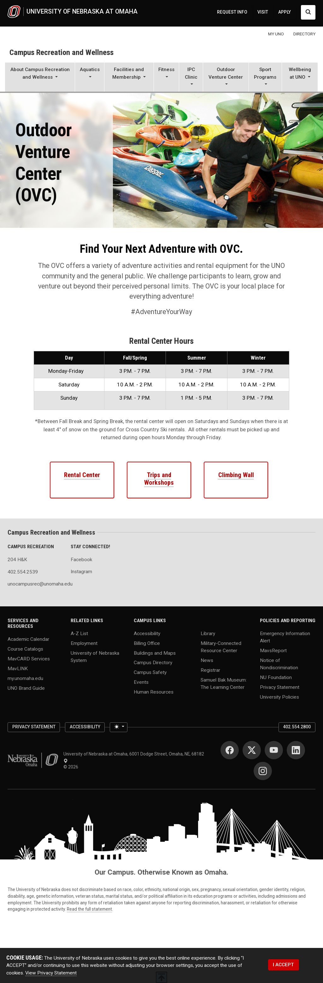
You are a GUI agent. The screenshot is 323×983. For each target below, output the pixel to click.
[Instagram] (263, 771)
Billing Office (147, 643)
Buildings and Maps (155, 653)
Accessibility (147, 633)
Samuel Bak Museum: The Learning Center (224, 683)
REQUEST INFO (232, 12)
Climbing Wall (236, 475)
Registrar (210, 670)
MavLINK (18, 668)
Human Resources (153, 692)
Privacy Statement (279, 687)
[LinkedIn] (296, 750)
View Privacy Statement (51, 973)
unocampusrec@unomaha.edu (35, 584)
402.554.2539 (23, 572)
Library (208, 633)
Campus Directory (153, 662)
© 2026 (71, 766)
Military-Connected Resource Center (221, 646)
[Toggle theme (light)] (118, 727)
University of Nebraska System (95, 656)
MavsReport (273, 650)
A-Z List (79, 633)
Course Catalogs (25, 649)
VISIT (262, 12)
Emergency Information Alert (285, 636)
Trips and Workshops (159, 478)
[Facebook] (229, 750)
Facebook (81, 559)
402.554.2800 (297, 726)
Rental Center (82, 475)
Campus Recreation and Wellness (61, 52)
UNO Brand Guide (26, 688)
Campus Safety (150, 672)
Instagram (81, 571)
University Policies (279, 697)
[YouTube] (274, 750)
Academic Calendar (28, 639)
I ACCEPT (283, 965)
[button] (40, 78)
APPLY (284, 12)
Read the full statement (89, 909)
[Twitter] (252, 750)
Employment (84, 643)
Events (141, 682)
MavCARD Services (29, 659)
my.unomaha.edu (25, 678)
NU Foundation (276, 677)
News (207, 660)
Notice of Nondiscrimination (279, 663)
